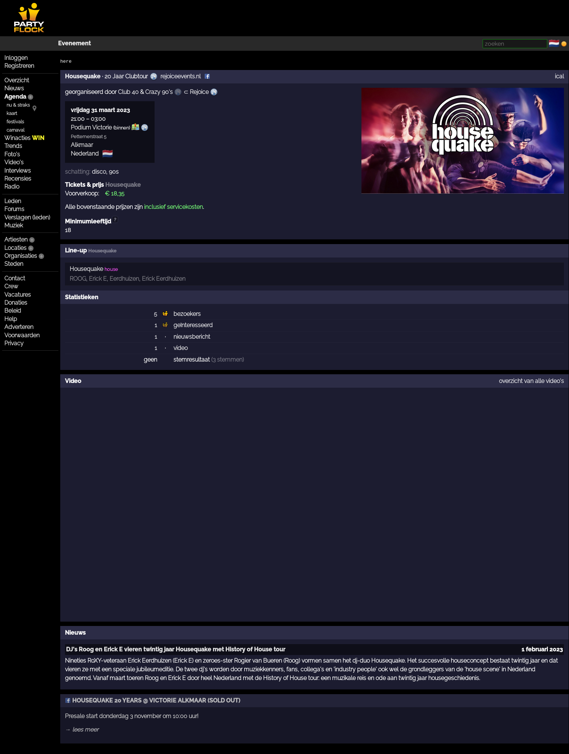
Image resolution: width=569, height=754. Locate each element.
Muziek (13, 225)
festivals (15, 121)
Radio (11, 186)
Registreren (19, 65)
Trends (13, 146)
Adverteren (18, 327)
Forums (14, 209)
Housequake (83, 76)
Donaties (15, 302)
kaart (12, 113)
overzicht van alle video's (531, 381)
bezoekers (187, 313)
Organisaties (20, 255)
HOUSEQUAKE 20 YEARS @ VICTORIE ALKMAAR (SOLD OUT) (152, 700)
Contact (14, 278)
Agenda (15, 96)
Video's (14, 162)
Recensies (17, 178)
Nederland (85, 153)
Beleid (12, 310)
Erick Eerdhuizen (163, 278)
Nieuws (14, 88)
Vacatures (17, 294)
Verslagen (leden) (27, 217)
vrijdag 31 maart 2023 (100, 110)
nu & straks (18, 105)
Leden (12, 201)
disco (99, 171)
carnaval (15, 130)
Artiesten (16, 239)
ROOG (78, 278)
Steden (13, 263)
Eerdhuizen (124, 278)
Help (10, 319)
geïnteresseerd (193, 325)
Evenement (74, 43)
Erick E (98, 278)
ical (559, 76)
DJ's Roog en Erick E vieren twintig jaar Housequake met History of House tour (175, 649)
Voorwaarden (22, 335)
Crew (11, 286)
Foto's (12, 154)
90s (114, 171)
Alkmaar (82, 144)
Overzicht (16, 80)
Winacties (24, 138)
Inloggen (16, 57)
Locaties (15, 247)
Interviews (17, 170)
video (180, 348)
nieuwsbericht (191, 336)
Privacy (14, 343)
